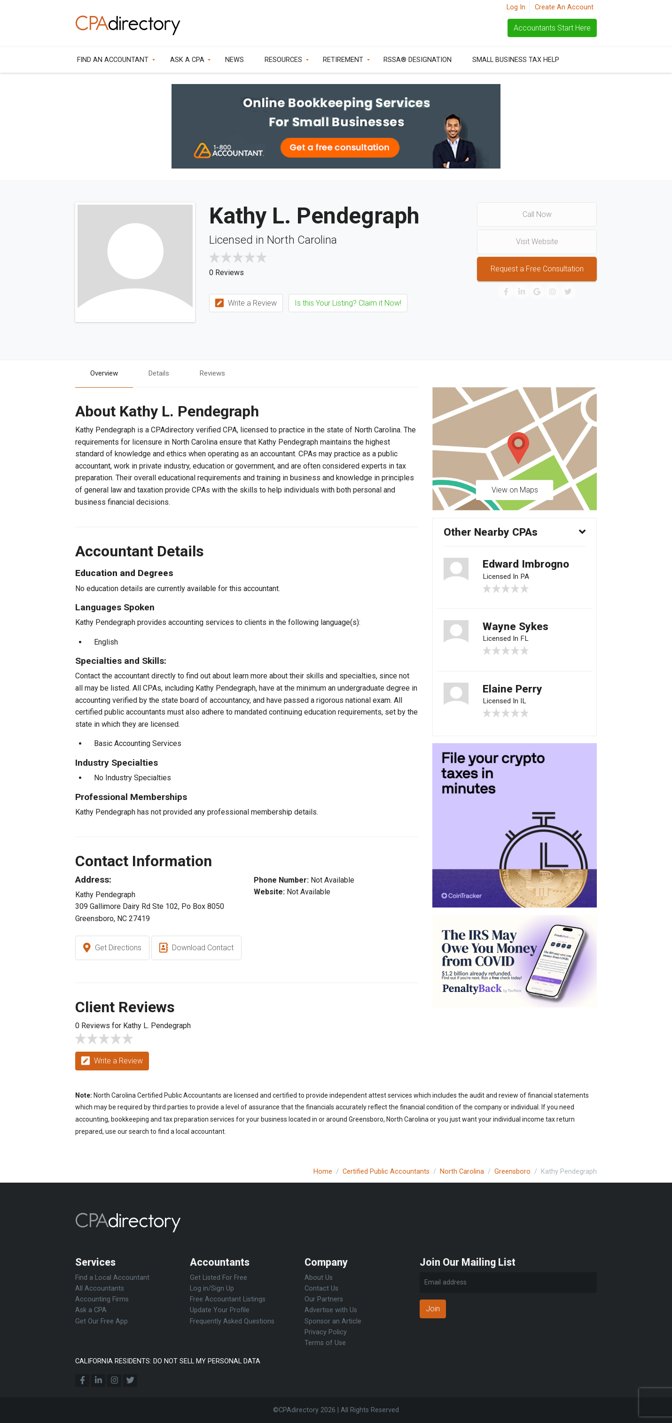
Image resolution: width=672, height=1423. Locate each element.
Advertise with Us (331, 1310)
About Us (319, 1278)
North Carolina (462, 1172)
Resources (283, 60)
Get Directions (112, 949)
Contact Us (321, 1288)
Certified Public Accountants (386, 1172)
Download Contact (196, 949)
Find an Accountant (112, 60)
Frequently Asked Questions (232, 1321)
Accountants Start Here (552, 27)
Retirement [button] (343, 60)
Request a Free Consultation (537, 268)
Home (322, 1172)
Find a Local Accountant (112, 1278)
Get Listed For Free (218, 1278)
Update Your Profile (220, 1310)
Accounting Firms (102, 1299)
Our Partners (324, 1299)
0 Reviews (226, 272)
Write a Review (246, 303)
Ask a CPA (187, 60)
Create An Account (564, 7)
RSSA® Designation (417, 60)
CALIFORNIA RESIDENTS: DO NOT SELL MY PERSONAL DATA (167, 1361)
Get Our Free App (101, 1321)
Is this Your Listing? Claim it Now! (348, 303)
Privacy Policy (326, 1332)
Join (433, 1308)
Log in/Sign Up (212, 1288)
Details (163, 373)
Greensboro (512, 1172)
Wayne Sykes (517, 630)
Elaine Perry (513, 694)
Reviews (219, 373)
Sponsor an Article (333, 1321)
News (234, 60)
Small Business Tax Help (515, 60)
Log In (516, 7)
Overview (105, 373)
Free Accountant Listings (228, 1299)
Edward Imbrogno (528, 566)
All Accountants (99, 1288)
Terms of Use (325, 1343)
